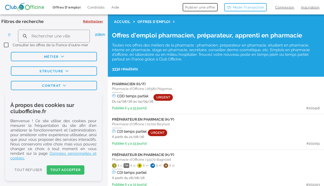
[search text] (54, 36)
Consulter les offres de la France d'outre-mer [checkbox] (50, 45)
